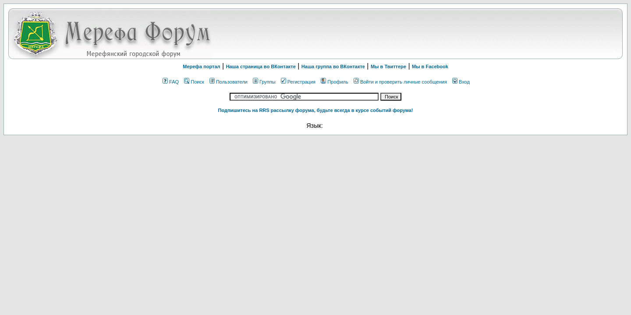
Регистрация (298, 81)
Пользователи (228, 81)
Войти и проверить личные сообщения (400, 81)
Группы (264, 81)
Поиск (194, 81)
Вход (461, 81)
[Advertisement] (510, 34)
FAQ (171, 81)
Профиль (334, 81)
